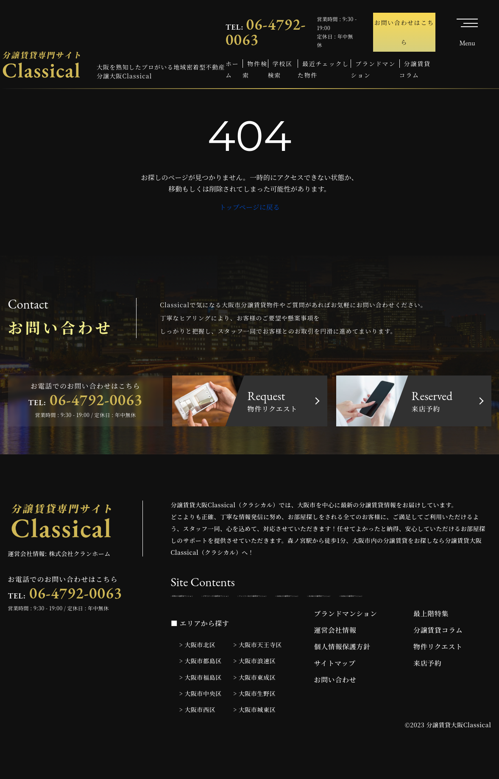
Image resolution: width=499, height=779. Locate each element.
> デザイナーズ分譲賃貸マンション (301, 599)
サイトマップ (335, 689)
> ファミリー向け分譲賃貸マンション (406, 599)
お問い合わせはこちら (404, 32)
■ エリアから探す (200, 649)
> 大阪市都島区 (200, 686)
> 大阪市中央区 (200, 719)
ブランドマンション (345, 639)
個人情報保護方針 (342, 672)
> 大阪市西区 (197, 735)
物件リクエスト (438, 672)
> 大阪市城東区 (254, 735)
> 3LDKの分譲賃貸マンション (387, 618)
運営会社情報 (335, 656)
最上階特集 (431, 639)
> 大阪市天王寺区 (257, 670)
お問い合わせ (335, 705)
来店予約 (427, 689)
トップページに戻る (249, 207)
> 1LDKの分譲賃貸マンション (210, 618)
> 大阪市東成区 (254, 702)
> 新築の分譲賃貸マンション (209, 599)
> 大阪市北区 (197, 670)
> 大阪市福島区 (200, 702)
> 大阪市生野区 (254, 719)
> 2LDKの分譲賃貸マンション (298, 618)
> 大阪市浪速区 (254, 686)
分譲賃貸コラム (438, 656)
